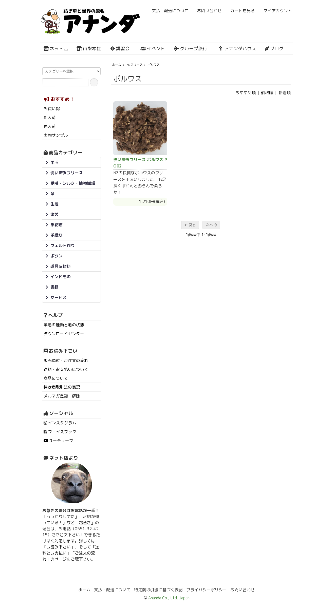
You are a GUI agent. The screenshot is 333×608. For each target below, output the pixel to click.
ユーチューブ (61, 440)
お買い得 (52, 108)
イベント (152, 48)
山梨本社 (89, 48)
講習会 (120, 48)
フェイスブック (62, 431)
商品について (56, 378)
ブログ (274, 48)
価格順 (267, 93)
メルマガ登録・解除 (62, 396)
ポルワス (153, 65)
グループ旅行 (190, 48)
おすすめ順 (245, 93)
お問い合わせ (206, 10)
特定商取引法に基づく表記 (158, 590)
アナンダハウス (237, 48)
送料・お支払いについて (66, 369)
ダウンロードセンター (64, 333)
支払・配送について (167, 10)
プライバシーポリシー (206, 590)
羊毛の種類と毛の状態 (64, 325)
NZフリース (135, 65)
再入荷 (50, 126)
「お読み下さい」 (58, 547)
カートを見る (240, 10)
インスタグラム (62, 423)
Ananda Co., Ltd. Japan (168, 598)
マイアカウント (275, 10)
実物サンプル (56, 135)
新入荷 (50, 117)
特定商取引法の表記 (62, 387)
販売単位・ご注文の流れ (66, 360)
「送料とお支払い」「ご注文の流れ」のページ (70, 553)
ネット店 (56, 48)
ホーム (116, 65)
